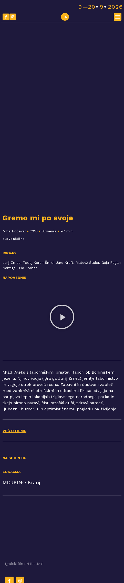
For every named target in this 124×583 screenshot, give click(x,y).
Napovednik (14, 278)
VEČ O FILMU (14, 431)
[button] (117, 17)
